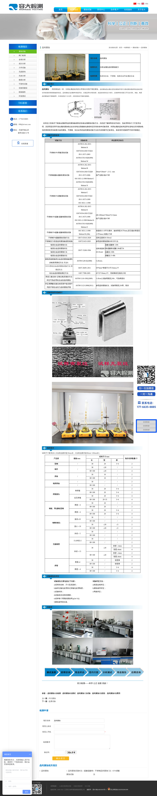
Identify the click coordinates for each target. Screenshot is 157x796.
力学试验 (22, 68)
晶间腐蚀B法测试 (69, 693)
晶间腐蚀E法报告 (98, 693)
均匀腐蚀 (49, 698)
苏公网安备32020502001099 (118, 789)
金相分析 (22, 59)
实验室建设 (23, 88)
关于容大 (141, 9)
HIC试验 (87, 786)
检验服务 (22, 92)
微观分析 (22, 80)
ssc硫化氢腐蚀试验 (65, 786)
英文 (144, 4)
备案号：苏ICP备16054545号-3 (96, 789)
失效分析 (22, 76)
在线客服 (22, 142)
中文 (136, 4)
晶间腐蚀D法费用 (113, 693)
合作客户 (114, 9)
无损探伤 (22, 72)
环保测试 (22, 96)
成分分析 (22, 64)
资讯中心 (101, 9)
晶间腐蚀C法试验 (83, 693)
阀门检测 (22, 55)
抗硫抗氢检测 (78, 786)
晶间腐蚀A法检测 (54, 693)
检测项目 (74, 9)
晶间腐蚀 (144, 47)
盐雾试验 (49, 701)
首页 (61, 9)
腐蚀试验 (88, 9)
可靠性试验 (23, 84)
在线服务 (128, 9)
